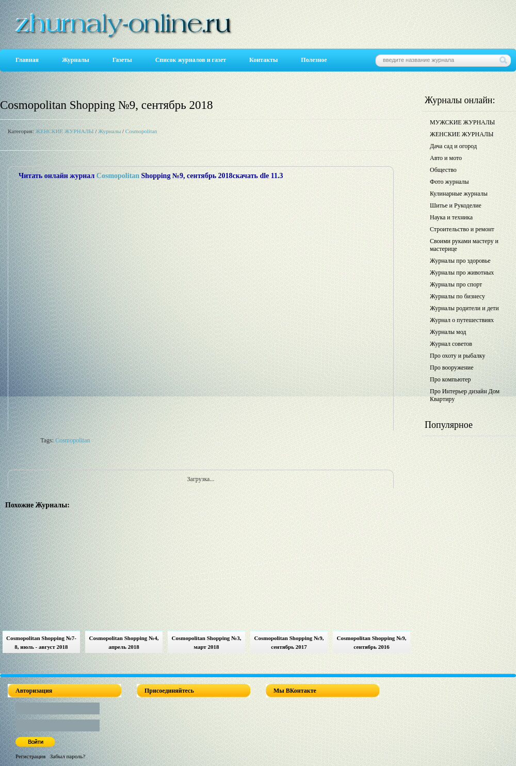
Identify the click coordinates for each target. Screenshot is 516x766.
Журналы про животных (462, 272)
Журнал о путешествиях (462, 320)
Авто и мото (446, 158)
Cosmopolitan (141, 131)
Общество (443, 169)
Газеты (122, 59)
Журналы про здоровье (460, 260)
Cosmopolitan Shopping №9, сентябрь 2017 (289, 642)
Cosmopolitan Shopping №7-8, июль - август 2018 (41, 642)
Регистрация (30, 756)
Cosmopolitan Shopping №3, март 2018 (206, 642)
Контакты (263, 59)
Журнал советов (451, 343)
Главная (27, 59)
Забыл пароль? (68, 756)
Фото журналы (449, 181)
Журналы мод (448, 332)
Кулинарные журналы (459, 193)
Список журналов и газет (190, 59)
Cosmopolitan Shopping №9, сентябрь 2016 (372, 642)
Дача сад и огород (453, 146)
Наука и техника (451, 217)
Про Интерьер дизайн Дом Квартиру (464, 395)
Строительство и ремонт (462, 229)
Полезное (314, 59)
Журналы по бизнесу (457, 296)
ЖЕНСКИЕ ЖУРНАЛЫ (64, 131)
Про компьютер (450, 379)
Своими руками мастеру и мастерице (464, 244)
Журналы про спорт (456, 284)
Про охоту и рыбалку (458, 355)
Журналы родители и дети (464, 308)
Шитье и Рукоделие (455, 205)
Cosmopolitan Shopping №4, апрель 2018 (124, 642)
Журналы (75, 59)
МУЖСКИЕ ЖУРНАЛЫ (462, 122)
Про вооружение (452, 367)
